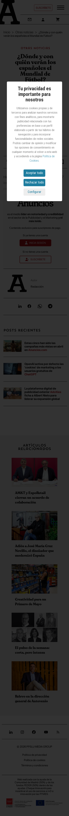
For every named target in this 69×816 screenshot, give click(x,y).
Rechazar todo (34, 182)
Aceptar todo (34, 173)
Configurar (34, 192)
